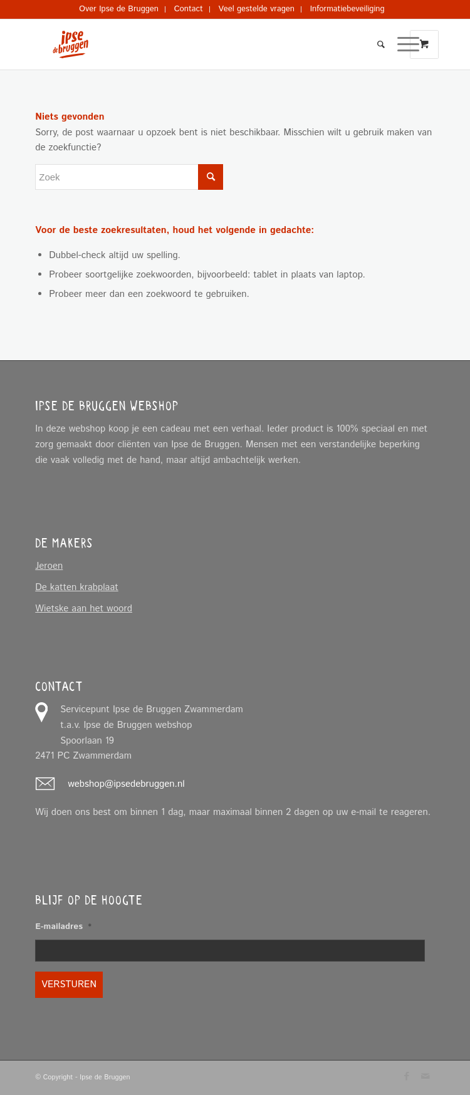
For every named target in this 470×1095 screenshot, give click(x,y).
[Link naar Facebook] (406, 1076)
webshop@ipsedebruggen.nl (126, 784)
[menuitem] (119, 9)
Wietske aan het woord (83, 608)
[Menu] (402, 44)
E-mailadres (63, 927)
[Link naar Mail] (425, 1076)
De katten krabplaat (76, 587)
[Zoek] (375, 44)
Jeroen (49, 566)
